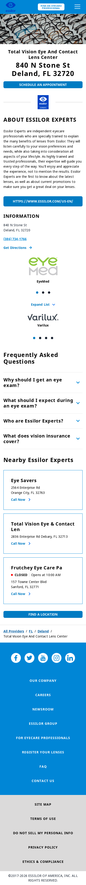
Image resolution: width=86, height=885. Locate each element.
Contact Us (43, 781)
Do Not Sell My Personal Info (43, 833)
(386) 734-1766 (15, 239)
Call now (18, 499)
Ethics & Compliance (43, 861)
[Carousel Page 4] (52, 338)
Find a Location (43, 614)
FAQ (43, 766)
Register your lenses (43, 752)
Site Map (43, 804)
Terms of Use (43, 818)
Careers (43, 695)
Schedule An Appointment (43, 84)
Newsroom (43, 709)
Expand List (43, 304)
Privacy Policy (43, 847)
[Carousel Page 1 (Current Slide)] (37, 292)
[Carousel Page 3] (49, 292)
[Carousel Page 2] (43, 292)
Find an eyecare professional (51, 7)
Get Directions (17, 247)
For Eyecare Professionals (43, 738)
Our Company (43, 680)
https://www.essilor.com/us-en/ (43, 201)
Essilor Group (43, 723)
